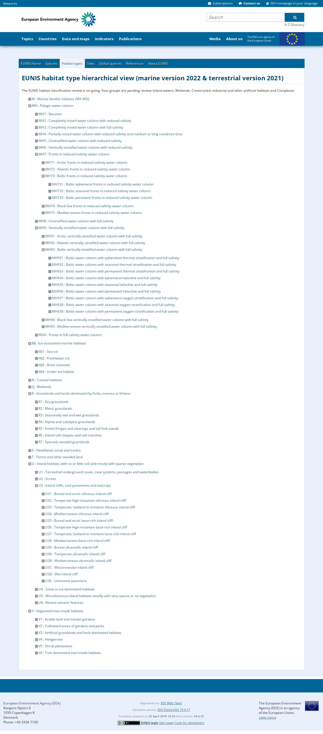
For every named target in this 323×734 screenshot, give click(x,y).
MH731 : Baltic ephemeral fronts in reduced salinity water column (103, 184)
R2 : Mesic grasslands (55, 408)
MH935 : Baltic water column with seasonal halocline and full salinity (104, 284)
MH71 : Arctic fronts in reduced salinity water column (86, 162)
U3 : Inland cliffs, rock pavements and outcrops (75, 485)
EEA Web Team (171, 703)
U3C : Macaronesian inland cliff (69, 567)
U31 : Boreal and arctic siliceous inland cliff (78, 493)
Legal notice (267, 717)
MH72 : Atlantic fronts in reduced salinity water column (87, 169)
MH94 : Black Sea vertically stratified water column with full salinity (97, 319)
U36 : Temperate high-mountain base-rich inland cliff (86, 527)
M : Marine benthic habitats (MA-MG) (60, 98)
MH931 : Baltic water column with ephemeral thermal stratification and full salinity (115, 257)
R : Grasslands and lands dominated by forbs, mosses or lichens (81, 393)
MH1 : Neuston (50, 114)
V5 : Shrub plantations (55, 646)
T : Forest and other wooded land (57, 457)
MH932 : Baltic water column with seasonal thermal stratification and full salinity (114, 264)
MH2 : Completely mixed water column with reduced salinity (85, 120)
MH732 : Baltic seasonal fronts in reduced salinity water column (101, 191)
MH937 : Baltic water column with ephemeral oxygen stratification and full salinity (115, 298)
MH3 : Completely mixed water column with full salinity (81, 127)
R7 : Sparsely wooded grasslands (64, 442)
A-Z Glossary (294, 24)
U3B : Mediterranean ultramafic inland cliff (78, 560)
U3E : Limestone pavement (66, 580)
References (135, 63)
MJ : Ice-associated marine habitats (59, 343)
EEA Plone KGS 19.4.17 (174, 710)
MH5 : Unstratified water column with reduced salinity (80, 140)
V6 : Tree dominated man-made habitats (70, 652)
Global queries (110, 63)
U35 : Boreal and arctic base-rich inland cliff (79, 520)
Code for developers (189, 723)
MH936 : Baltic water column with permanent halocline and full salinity (106, 291)
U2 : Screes (47, 478)
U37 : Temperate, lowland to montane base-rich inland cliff (90, 534)
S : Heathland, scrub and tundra (56, 450)
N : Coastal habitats (47, 380)
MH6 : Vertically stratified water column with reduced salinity (85, 147)
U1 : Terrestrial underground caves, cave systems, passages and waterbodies (99, 472)
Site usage (166, 723)
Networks (10, 3)
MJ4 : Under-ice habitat (56, 371)
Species (52, 63)
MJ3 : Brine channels (54, 365)
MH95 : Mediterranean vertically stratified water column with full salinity (101, 326)
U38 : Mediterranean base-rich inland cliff (77, 540)
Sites (91, 63)
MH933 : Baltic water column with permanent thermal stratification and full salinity (116, 271)
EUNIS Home (31, 63)
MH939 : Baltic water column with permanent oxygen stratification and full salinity (115, 311)
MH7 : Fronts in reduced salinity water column (74, 154)
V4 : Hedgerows (51, 639)
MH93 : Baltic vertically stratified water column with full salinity (93, 249)
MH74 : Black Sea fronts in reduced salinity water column (89, 206)
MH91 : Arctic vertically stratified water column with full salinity (93, 236)
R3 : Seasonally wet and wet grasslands (69, 415)
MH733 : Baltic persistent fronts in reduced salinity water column (102, 197)
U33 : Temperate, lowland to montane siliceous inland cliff (90, 507)
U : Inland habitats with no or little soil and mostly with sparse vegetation (87, 463)
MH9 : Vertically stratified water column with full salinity (81, 227)
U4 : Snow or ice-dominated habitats (67, 589)
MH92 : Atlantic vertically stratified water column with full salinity (95, 242)
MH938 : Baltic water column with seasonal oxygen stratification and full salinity (113, 304)
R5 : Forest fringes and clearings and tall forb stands (79, 428)
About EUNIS (158, 63)
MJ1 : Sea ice (48, 351)
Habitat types (72, 63)
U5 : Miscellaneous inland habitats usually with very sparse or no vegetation (97, 595)
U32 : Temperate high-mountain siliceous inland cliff (85, 500)
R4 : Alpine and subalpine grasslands (67, 421)
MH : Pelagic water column (52, 105)
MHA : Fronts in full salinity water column (70, 334)
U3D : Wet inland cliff (61, 574)
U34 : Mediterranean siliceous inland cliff (77, 513)
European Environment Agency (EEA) (32, 703)
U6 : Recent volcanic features (61, 602)
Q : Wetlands (41, 386)
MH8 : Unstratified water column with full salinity (76, 221)
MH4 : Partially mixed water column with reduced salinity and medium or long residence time (110, 134)
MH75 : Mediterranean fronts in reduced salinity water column (93, 212)
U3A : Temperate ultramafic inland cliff (75, 554)
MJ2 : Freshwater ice (54, 358)
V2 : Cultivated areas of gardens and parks (71, 626)
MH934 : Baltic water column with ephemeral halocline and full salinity (106, 278)
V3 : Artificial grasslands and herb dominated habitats (80, 632)
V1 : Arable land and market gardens (67, 619)
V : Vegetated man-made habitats (57, 611)
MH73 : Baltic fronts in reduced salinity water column (86, 175)
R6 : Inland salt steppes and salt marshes (70, 435)
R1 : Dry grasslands (53, 401)
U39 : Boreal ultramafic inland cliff (71, 547)
